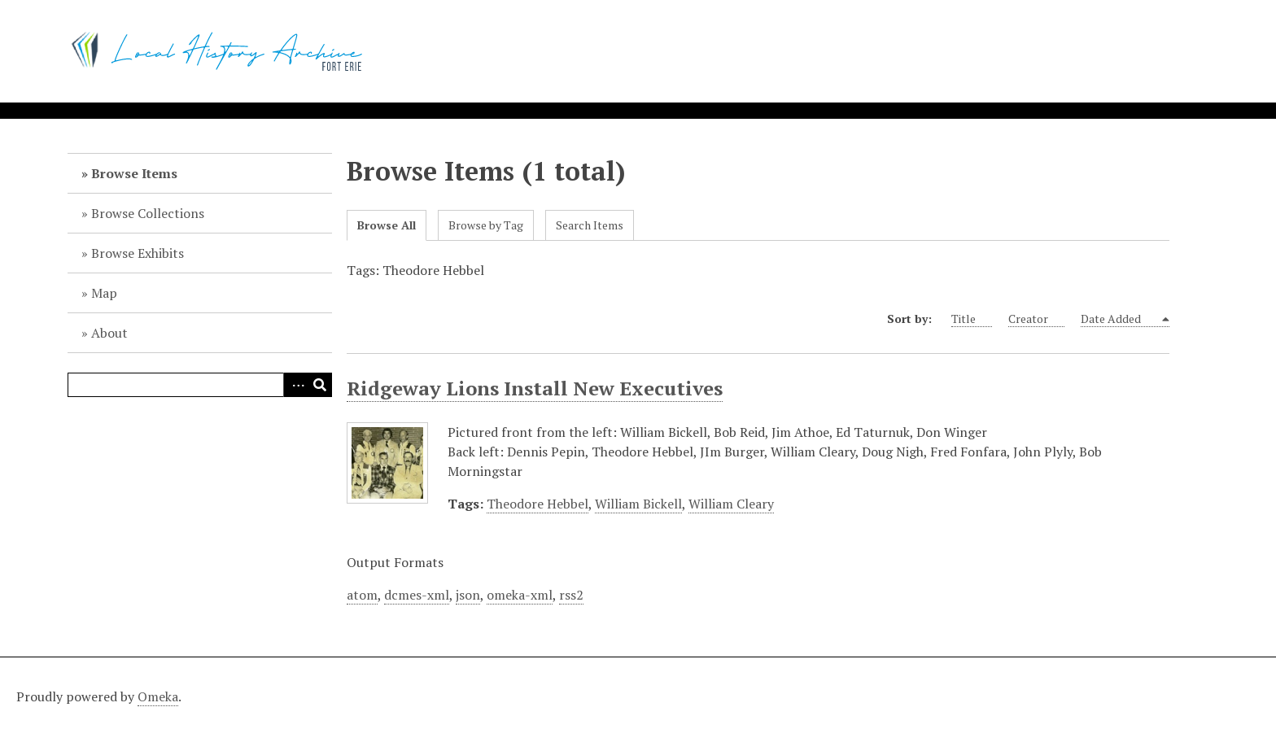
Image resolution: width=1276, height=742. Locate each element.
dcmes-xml (416, 595)
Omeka (158, 696)
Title (971, 319)
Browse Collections (147, 213)
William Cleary (731, 504)
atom (362, 595)
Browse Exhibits (137, 253)
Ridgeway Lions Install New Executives (535, 388)
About (109, 333)
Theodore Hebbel (537, 504)
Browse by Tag (485, 225)
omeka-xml (520, 595)
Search (320, 385)
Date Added (1120, 319)
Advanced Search (295, 385)
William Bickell (638, 504)
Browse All (386, 225)
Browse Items (134, 173)
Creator (1036, 319)
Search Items (589, 225)
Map (104, 293)
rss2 (571, 595)
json (468, 595)
